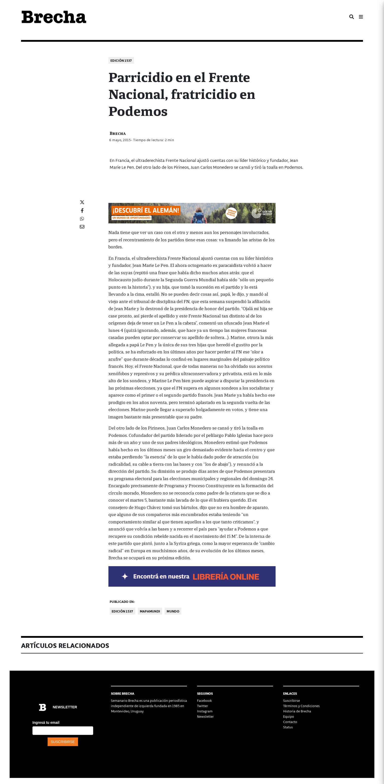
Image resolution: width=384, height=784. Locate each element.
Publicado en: (122, 601)
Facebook (204, 700)
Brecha (118, 133)
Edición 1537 (121, 60)
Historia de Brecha (297, 711)
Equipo (288, 716)
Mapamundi (150, 611)
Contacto (290, 721)
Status (288, 727)
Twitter (202, 705)
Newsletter (205, 716)
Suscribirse (291, 700)
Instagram (205, 711)
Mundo (173, 611)
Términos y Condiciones (301, 705)
